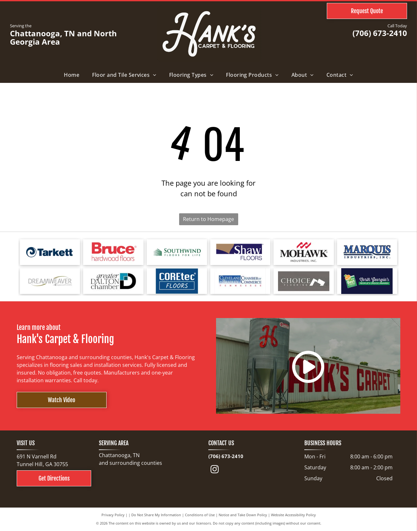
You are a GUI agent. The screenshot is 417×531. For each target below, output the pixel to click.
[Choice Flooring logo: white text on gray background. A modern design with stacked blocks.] (304, 281)
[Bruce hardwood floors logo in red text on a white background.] (113, 252)
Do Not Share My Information (156, 514)
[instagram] (214, 470)
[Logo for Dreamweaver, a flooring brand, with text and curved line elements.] (50, 281)
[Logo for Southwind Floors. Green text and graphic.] (177, 252)
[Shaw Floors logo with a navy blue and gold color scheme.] (240, 252)
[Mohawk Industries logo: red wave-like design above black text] (304, 252)
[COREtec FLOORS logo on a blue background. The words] (177, 281)
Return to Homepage (208, 219)
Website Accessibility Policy (293, 514)
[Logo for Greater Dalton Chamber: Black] (113, 281)
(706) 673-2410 (379, 33)
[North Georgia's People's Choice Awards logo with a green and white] (367, 281)
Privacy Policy (113, 514)
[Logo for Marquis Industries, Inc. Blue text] (367, 252)
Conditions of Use (200, 514)
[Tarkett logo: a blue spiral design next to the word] (50, 252)
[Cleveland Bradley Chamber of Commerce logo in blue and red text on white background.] (240, 281)
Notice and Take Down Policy (243, 514)
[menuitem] (71, 74)
